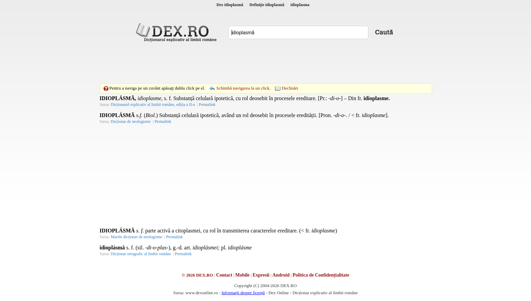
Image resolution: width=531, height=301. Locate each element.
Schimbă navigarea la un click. (243, 88)
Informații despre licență (243, 292)
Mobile (242, 275)
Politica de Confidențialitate (321, 275)
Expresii (261, 275)
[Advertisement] (265, 63)
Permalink (207, 104)
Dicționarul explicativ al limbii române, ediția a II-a (153, 104)
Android (281, 275)
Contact (224, 275)
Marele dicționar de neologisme (136, 236)
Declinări (290, 88)
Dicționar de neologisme (131, 121)
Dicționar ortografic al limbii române (141, 253)
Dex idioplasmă (229, 4)
